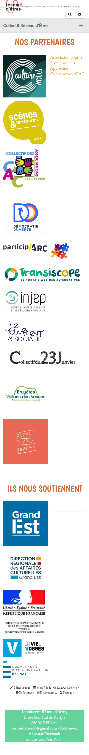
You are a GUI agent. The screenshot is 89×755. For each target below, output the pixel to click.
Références (25, 692)
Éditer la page (20, 687)
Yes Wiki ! (55, 739)
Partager (66, 692)
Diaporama (47, 692)
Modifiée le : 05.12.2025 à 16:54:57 (56, 687)
